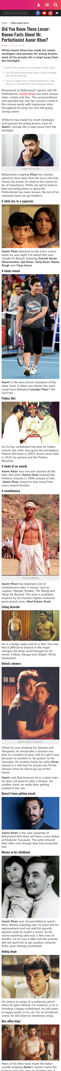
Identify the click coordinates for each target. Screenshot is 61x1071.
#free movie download (15, 13)
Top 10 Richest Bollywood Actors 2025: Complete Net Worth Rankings (31, 74)
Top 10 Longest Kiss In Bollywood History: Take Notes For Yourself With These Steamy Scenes (30, 82)
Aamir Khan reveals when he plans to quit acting (30, 67)
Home (4, 23)
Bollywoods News (20, 23)
